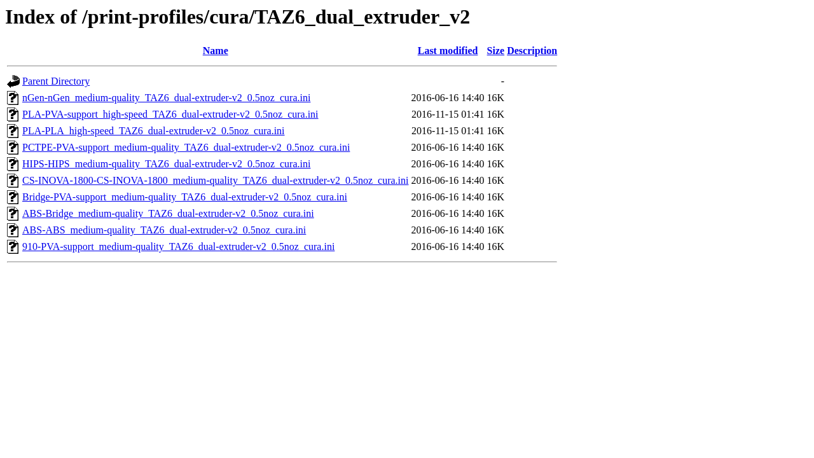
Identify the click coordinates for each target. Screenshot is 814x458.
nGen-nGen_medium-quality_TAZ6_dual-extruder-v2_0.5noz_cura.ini (166, 97)
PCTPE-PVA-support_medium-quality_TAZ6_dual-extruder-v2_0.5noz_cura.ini (186, 147)
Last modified (448, 50)
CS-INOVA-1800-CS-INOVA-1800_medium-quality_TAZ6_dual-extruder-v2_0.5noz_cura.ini (215, 180)
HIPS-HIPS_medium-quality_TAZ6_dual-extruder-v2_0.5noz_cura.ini (166, 163)
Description (532, 50)
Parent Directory (56, 81)
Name (215, 50)
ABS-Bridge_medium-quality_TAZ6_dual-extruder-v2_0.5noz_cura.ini (168, 213)
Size (496, 50)
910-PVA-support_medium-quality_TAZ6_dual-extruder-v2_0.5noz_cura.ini (178, 246)
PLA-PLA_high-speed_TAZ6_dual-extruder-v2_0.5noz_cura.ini (153, 130)
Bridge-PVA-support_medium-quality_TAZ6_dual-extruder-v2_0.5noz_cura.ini (184, 196)
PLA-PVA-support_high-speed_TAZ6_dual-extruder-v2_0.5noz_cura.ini (170, 114)
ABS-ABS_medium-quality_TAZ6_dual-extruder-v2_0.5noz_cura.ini (164, 230)
